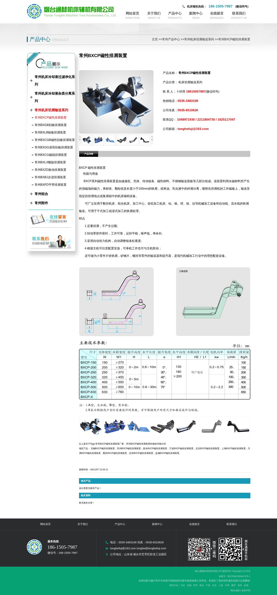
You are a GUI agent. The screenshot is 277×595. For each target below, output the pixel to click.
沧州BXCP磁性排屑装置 (141, 453)
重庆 (233, 585)
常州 (195, 585)
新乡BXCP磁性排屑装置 (155, 448)
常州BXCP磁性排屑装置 (234, 39)
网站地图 (235, 590)
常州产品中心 (171, 39)
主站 (183, 585)
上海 (221, 585)
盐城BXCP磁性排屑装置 (167, 453)
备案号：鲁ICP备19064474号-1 (234, 576)
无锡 (189, 585)
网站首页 (132, 13)
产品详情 (88, 154)
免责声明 (245, 590)
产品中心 (175, 13)
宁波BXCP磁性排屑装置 (181, 448)
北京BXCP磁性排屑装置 (208, 448)
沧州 (240, 585)
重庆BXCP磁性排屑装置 (115, 453)
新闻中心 (195, 13)
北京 (214, 585)
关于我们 (154, 13)
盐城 (246, 585)
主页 (155, 39)
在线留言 (217, 13)
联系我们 (239, 13)
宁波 (208, 585)
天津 (227, 585)
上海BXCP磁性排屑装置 (234, 448)
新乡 (202, 585)
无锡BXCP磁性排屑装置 (103, 448)
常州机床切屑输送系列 (199, 39)
